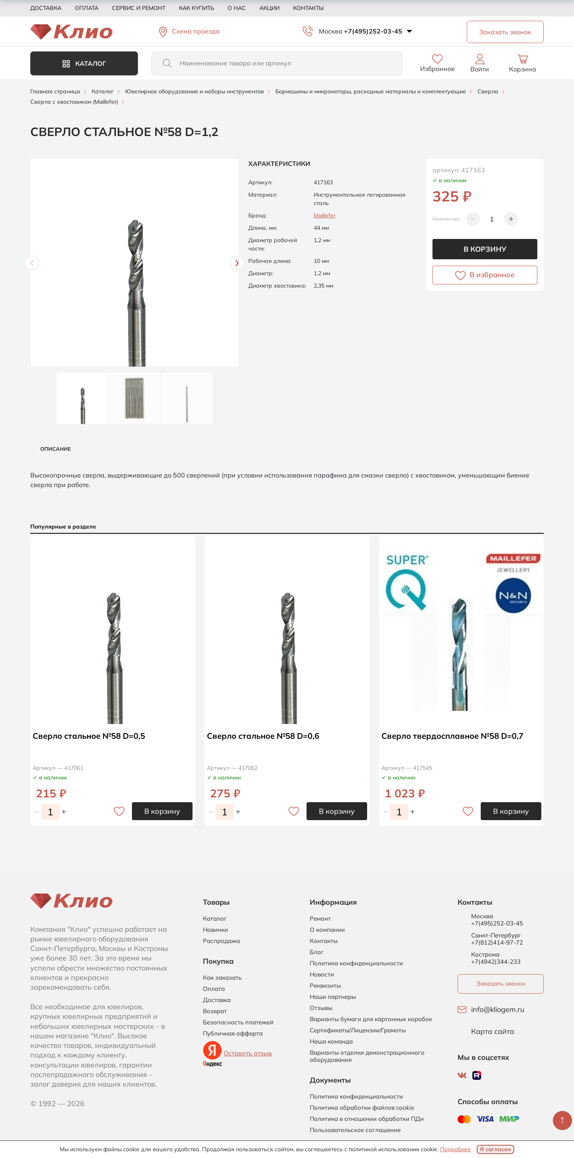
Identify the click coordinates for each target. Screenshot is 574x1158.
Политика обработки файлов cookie (362, 1107)
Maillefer (325, 215)
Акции (269, 8)
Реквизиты (325, 985)
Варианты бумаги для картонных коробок (371, 1019)
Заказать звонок (500, 983)
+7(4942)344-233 (496, 961)
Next (237, 262)
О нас (237, 8)
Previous (31, 262)
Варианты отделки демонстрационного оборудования (367, 1056)
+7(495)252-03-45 (373, 31)
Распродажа (221, 941)
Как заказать (222, 977)
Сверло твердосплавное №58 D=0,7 (452, 736)
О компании (327, 929)
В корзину (485, 249)
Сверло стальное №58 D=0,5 (89, 736)
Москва (330, 31)
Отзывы (321, 1008)
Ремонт (320, 918)
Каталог (84, 63)
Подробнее (455, 1149)
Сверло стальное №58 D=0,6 (263, 736)
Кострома (485, 954)
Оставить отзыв (248, 1053)
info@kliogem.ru (497, 1009)
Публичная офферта (233, 1033)
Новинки (215, 929)
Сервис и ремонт (138, 8)
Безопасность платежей (238, 1022)
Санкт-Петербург (496, 935)
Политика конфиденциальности (356, 963)
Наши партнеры (333, 996)
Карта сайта (492, 1031)
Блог (317, 952)
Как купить (196, 8)
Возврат (215, 1011)
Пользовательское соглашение (355, 1130)
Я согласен (495, 1149)
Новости (322, 974)
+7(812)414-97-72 (497, 942)
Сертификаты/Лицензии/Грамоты (358, 1030)
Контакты (308, 8)
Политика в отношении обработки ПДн (367, 1118)
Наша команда (331, 1041)
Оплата (86, 8)
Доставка (45, 8)
